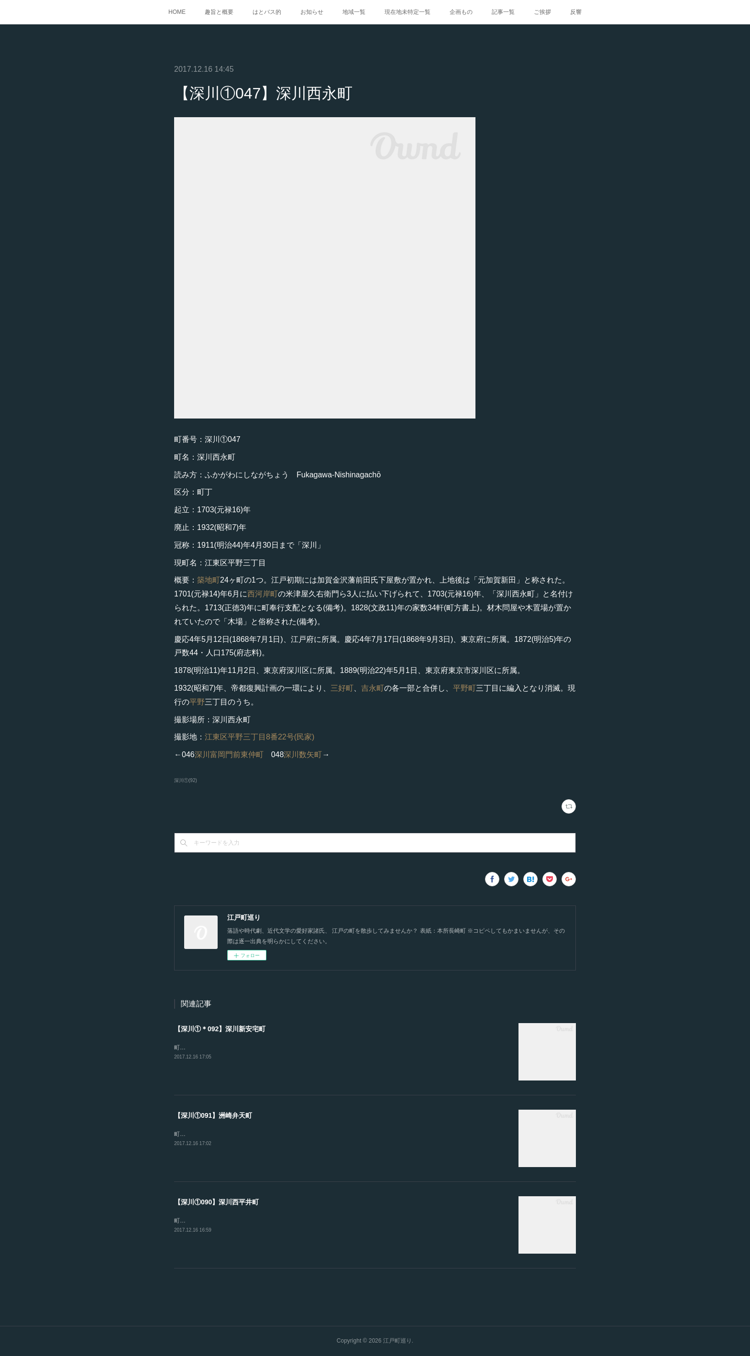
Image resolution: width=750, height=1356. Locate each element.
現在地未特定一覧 (407, 12)
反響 (576, 12)
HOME (177, 12)
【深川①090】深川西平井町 (216, 1202)
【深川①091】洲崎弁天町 (213, 1115)
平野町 (464, 688)
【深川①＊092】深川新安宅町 (219, 1029)
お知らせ (311, 12)
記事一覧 (503, 12)
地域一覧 (353, 12)
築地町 (208, 580)
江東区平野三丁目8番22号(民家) (259, 737)
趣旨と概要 (219, 12)
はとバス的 (267, 12)
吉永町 (372, 688)
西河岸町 (262, 594)
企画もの (461, 12)
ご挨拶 (542, 12)
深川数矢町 (303, 754)
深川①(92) (185, 780)
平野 (197, 702)
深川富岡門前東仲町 (229, 754)
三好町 (342, 688)
